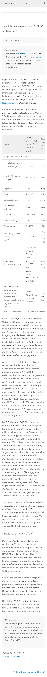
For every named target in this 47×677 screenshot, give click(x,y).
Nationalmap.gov (10, 103)
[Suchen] (44, 3)
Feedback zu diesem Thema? (30, 672)
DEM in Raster (13, 657)
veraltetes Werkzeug (25, 53)
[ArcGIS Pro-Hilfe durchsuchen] (21, 3)
